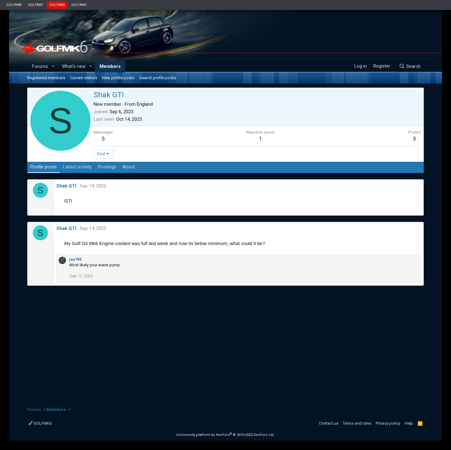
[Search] (410, 66)
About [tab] (128, 167)
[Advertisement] (225, 344)
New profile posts (118, 77)
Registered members (46, 77)
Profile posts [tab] (43, 167)
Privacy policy (388, 423)
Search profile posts (157, 77)
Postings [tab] (107, 167)
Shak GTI (66, 186)
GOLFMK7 (35, 5)
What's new (74, 66)
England (145, 104)
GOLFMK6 (57, 5)
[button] (53, 66)
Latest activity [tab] (77, 167)
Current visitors (83, 77)
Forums (40, 66)
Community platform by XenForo (225, 435)
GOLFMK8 (14, 5)
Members (110, 66)
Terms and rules (357, 423)
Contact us (328, 423)
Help (409, 423)
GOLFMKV (78, 5)
